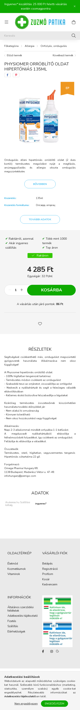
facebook (43, 651)
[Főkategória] (11, 46)
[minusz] (10, 290)
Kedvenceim (49, 584)
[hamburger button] (6, 22)
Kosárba (51, 290)
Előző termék (14, 55)
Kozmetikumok (16, 569)
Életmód (12, 564)
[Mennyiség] (15, 290)
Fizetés (11, 621)
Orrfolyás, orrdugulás (54, 46)
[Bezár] (74, 6)
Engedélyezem (54, 703)
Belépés (47, 564)
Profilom (47, 574)
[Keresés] (40, 35)
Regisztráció (50, 569)
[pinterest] (16, 75)
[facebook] (7, 75)
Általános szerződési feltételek (20, 609)
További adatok (40, 219)
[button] (40, 323)
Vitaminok (13, 574)
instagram (51, 651)
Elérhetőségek (16, 632)
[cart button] (73, 22)
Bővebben (40, 184)
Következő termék (63, 55)
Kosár (46, 579)
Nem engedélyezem (26, 703)
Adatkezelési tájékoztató (22, 616)
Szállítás (12, 626)
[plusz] (21, 290)
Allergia (29, 46)
